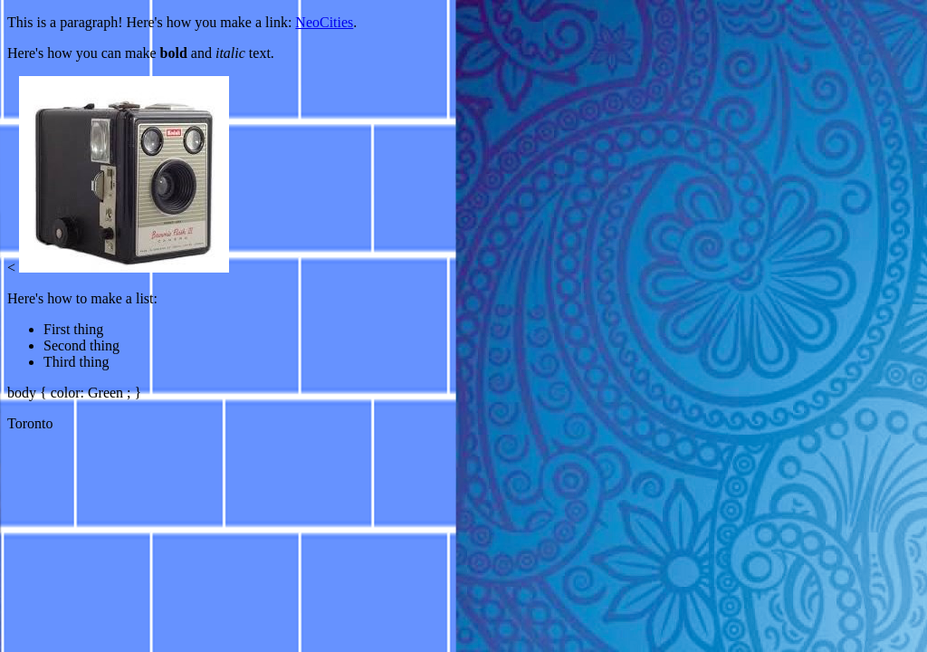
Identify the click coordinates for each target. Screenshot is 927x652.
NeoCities (324, 22)
